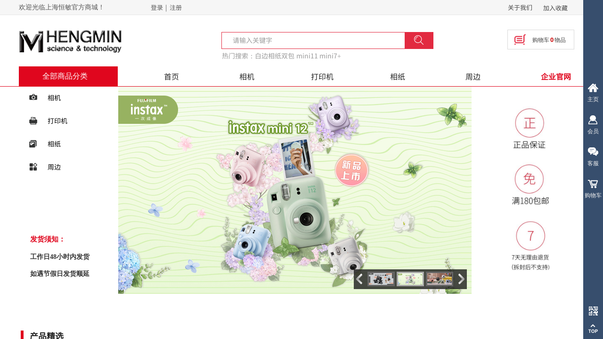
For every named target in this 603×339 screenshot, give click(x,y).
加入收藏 (555, 7)
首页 (171, 76)
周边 (473, 76)
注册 (176, 7)
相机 (246, 76)
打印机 (322, 76)
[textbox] (318, 40)
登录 (157, 7)
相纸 (397, 76)
